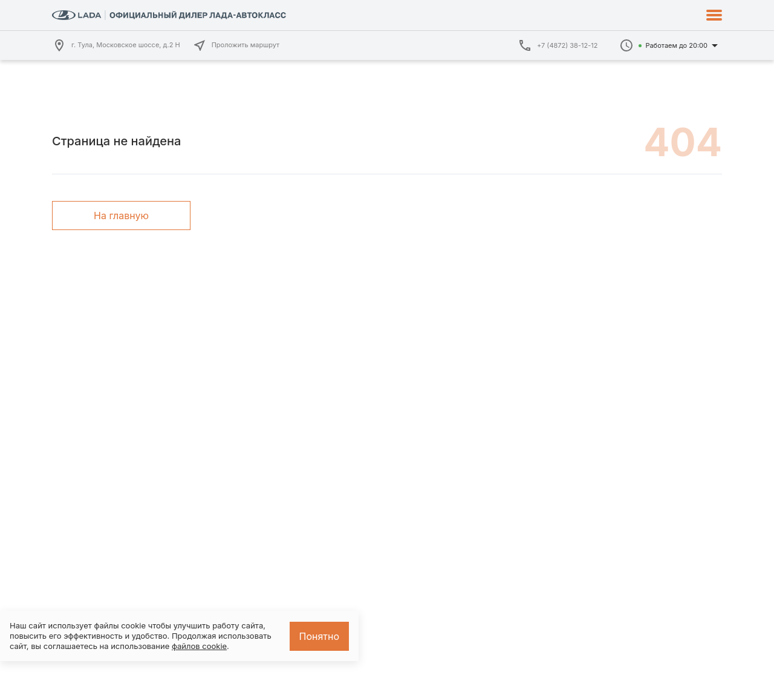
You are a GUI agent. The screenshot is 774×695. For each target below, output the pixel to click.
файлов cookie (199, 646)
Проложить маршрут (236, 45)
